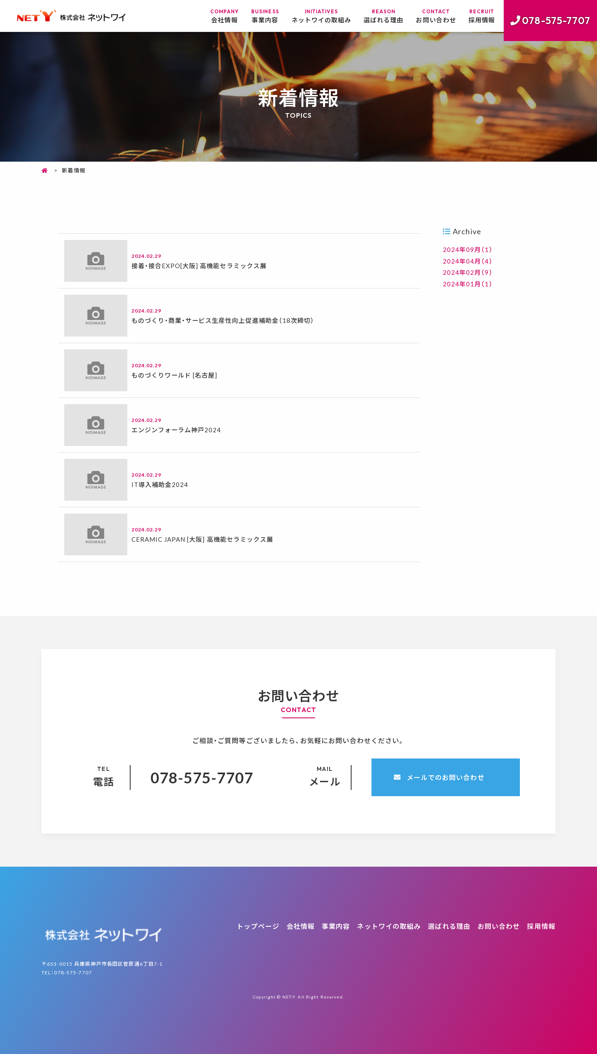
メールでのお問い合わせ (446, 777)
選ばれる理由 (378, 16)
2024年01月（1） (468, 283)
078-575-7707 (556, 20)
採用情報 (481, 16)
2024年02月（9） (468, 272)
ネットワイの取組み (312, 16)
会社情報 (212, 16)
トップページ (258, 926)
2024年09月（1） (468, 249)
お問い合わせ (433, 16)
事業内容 (253, 16)
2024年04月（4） (468, 260)
